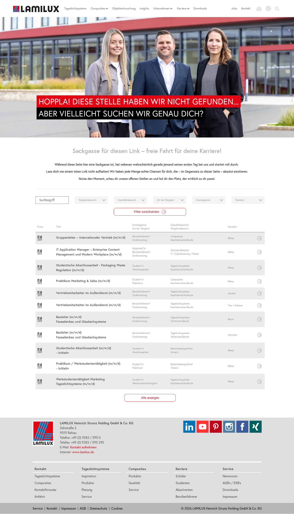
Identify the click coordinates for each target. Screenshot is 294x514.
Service (87, 497)
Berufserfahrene (186, 497)
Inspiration (89, 476)
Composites (43, 483)
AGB (83, 508)
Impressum (230, 497)
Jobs (234, 8)
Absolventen (184, 490)
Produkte (88, 483)
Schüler (181, 476)
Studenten (183, 483)
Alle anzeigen (150, 398)
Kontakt (245, 8)
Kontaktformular (45, 490)
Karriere (181, 469)
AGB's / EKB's (232, 483)
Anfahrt (40, 497)
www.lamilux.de (83, 452)
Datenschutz (98, 508)
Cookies (117, 508)
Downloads (230, 490)
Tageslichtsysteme (47, 476)
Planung (87, 490)
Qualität (134, 483)
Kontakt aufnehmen (83, 447)
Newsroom (230, 476)
